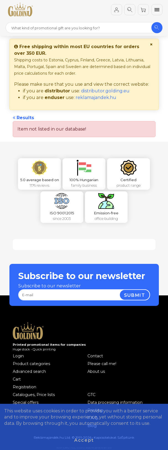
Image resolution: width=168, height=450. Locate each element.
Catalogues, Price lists (34, 394)
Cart (17, 379)
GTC (91, 394)
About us (96, 371)
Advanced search (29, 371)
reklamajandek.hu (96, 97)
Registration (24, 386)
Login (18, 355)
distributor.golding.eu (105, 90)
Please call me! (101, 363)
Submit (134, 295)
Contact (95, 355)
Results (23, 117)
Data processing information (115, 402)
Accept (84, 440)
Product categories (31, 363)
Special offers (25, 402)
